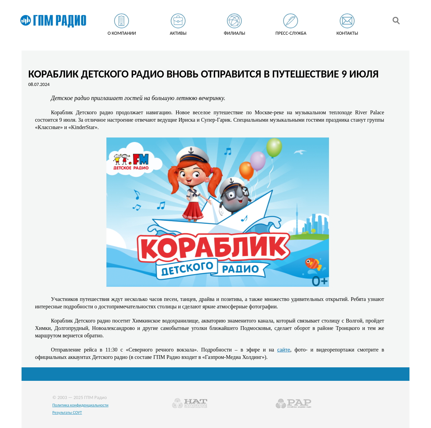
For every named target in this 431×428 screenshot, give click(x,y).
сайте (283, 349)
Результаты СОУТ (67, 412)
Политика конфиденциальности (80, 404)
